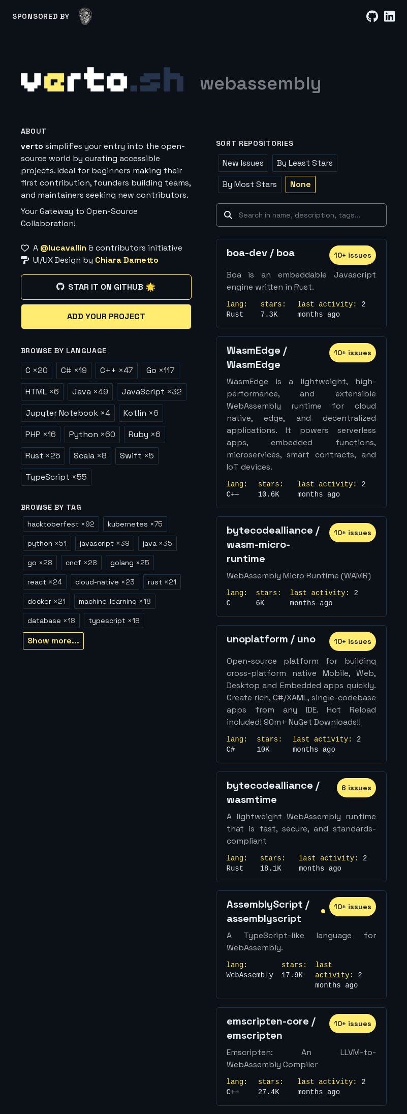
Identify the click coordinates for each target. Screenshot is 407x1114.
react (44, 581)
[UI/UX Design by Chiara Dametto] (106, 260)
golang (129, 562)
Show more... (53, 640)
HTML (42, 391)
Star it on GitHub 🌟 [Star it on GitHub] (105, 287)
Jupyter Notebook (67, 413)
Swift (137, 455)
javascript (105, 543)
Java (90, 391)
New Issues (243, 163)
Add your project (106, 316)
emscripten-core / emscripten (271, 1028)
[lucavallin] (85, 16)
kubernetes (135, 524)
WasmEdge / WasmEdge (257, 357)
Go (160, 370)
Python (92, 434)
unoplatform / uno (271, 638)
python (47, 543)
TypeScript (56, 477)
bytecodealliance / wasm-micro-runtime (273, 544)
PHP (40, 434)
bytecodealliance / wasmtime (273, 792)
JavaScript (151, 391)
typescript (114, 620)
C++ (116, 370)
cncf (81, 562)
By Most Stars (250, 184)
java (157, 543)
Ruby (145, 434)
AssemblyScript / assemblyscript (268, 911)
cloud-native (105, 581)
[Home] (102, 79)
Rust (42, 455)
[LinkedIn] (389, 16)
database (51, 620)
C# (74, 370)
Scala (90, 455)
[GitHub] (372, 16)
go (39, 562)
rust (162, 581)
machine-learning (115, 601)
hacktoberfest (61, 524)
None (300, 184)
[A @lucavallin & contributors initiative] (106, 248)
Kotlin (141, 413)
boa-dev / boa (261, 252)
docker (46, 601)
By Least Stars (305, 163)
